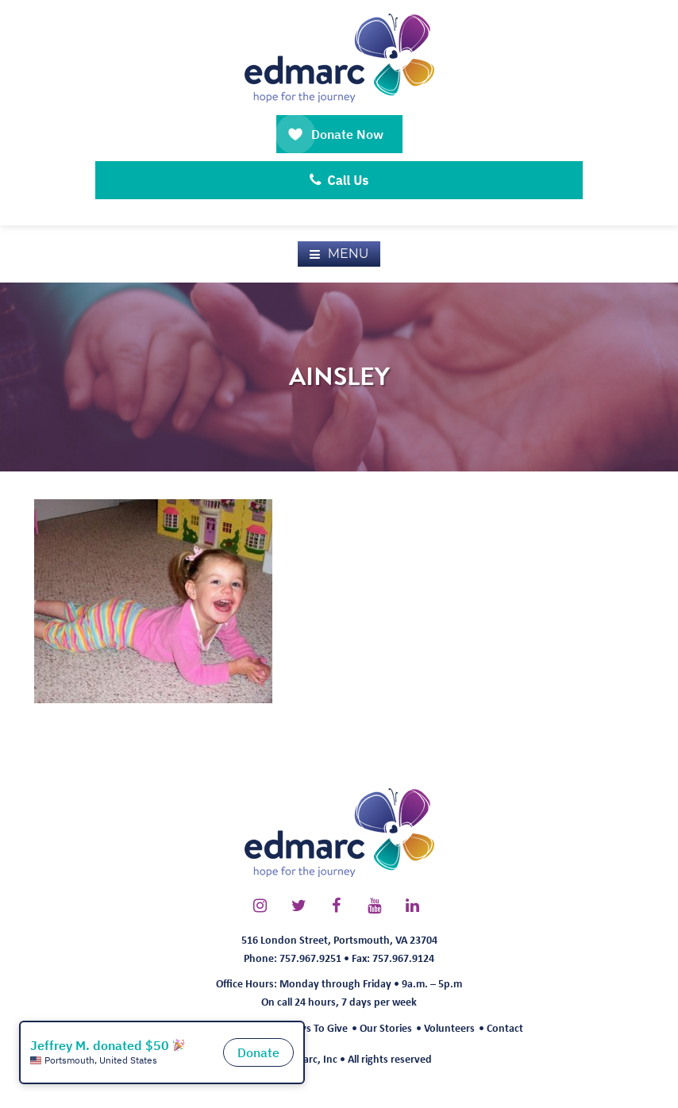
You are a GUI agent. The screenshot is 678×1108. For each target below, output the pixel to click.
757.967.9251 (310, 957)
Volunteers (449, 1027)
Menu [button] (348, 253)
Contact (505, 1027)
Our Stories (386, 1027)
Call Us (339, 180)
